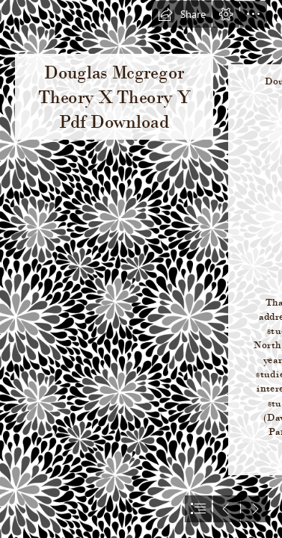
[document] (141, 269)
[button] (182, 14)
